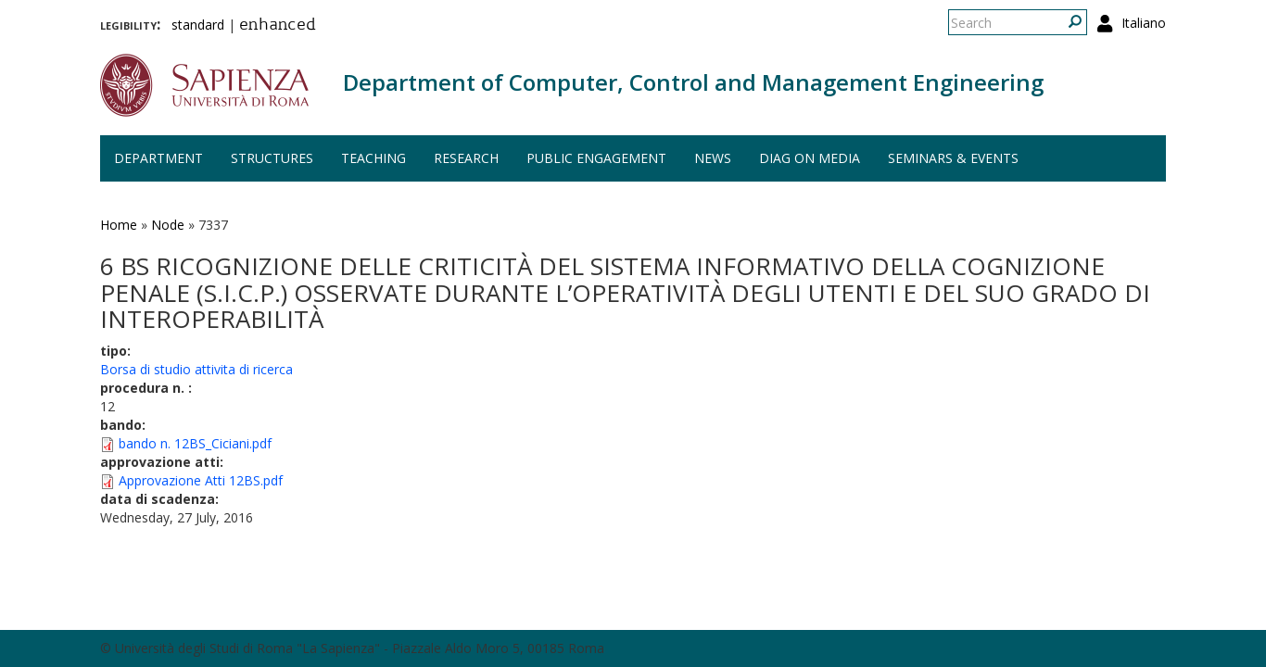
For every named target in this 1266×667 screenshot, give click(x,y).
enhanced (277, 26)
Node (167, 224)
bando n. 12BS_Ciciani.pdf (195, 443)
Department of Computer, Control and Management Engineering (693, 82)
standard (197, 24)
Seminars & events (953, 158)
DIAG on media (809, 158)
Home (118, 224)
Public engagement (596, 158)
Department (158, 158)
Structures (272, 158)
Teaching (373, 158)
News (712, 158)
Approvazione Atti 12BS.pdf (201, 480)
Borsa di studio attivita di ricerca (196, 369)
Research (466, 158)
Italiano (1143, 22)
